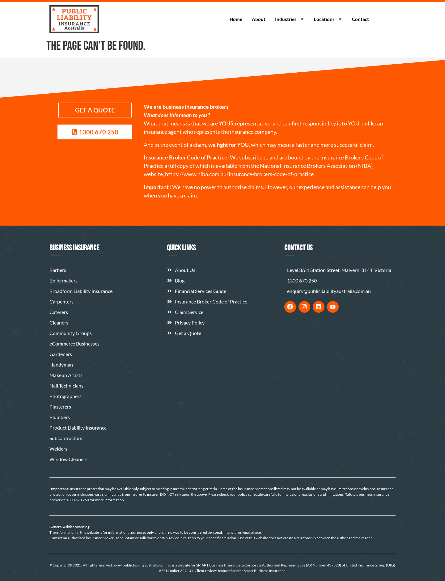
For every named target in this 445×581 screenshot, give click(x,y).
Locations (328, 19)
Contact (360, 19)
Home (236, 19)
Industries (289, 19)
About (258, 19)
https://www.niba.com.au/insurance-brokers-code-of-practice (239, 174)
